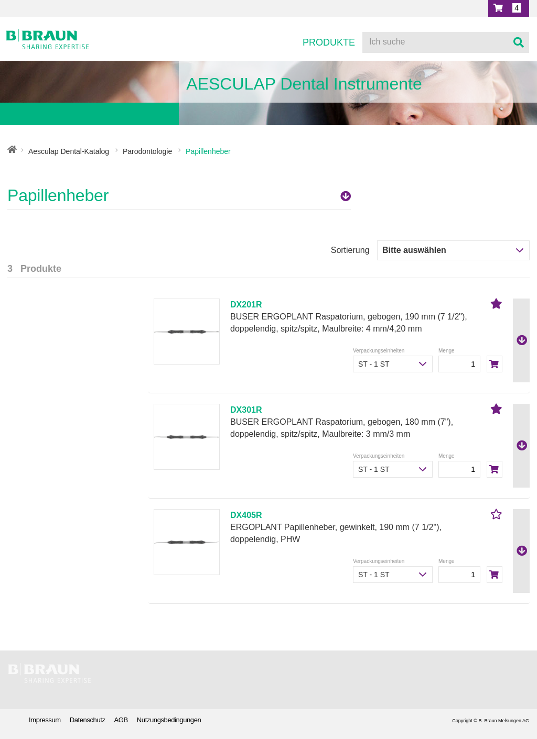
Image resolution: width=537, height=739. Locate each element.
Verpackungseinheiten (378, 351)
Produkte (329, 42)
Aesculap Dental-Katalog (68, 151)
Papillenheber (179, 195)
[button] (508, 8)
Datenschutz (87, 720)
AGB (121, 720)
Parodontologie (147, 151)
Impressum (45, 720)
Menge (446, 351)
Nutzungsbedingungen (169, 720)
